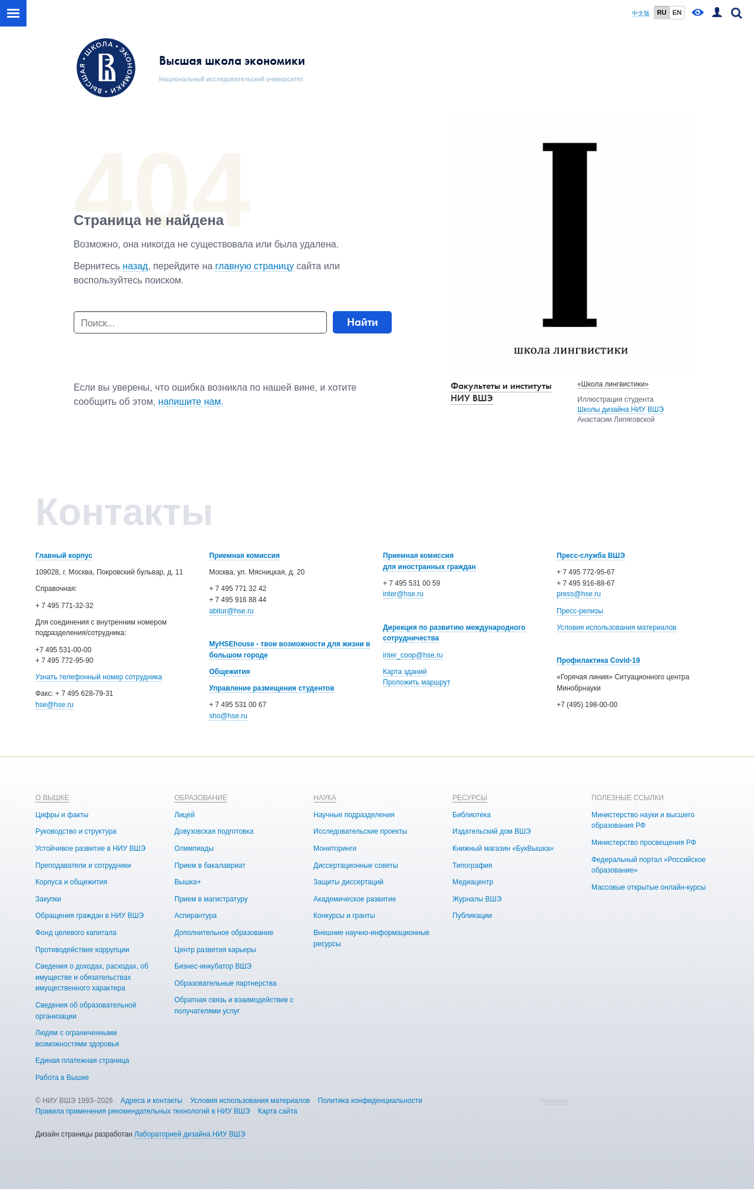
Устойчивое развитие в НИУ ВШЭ (90, 848)
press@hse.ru (579, 594)
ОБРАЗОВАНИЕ (200, 798)
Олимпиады (194, 848)
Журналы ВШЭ (476, 899)
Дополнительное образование (223, 933)
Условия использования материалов (616, 627)
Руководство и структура (76, 831)
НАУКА (324, 798)
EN (677, 12)
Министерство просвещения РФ (643, 842)
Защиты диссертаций (348, 882)
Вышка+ (187, 882)
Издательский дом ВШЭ (491, 831)
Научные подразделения (354, 815)
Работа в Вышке (62, 1078)
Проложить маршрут (416, 682)
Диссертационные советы (355, 865)
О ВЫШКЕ (52, 798)
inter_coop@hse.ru (413, 655)
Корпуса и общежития (71, 882)
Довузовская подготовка (213, 831)
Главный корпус (63, 555)
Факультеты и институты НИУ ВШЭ (501, 391)
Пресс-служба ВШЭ (591, 555)
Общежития (229, 672)
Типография (472, 865)
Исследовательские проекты (360, 831)
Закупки (48, 899)
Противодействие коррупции (82, 950)
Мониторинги (334, 848)
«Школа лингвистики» (613, 384)
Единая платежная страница (82, 1060)
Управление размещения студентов (272, 688)
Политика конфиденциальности (370, 1100)
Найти (362, 322)
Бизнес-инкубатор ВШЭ (213, 966)
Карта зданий (404, 672)
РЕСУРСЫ (469, 798)
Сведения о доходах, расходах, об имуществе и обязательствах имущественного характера (91, 977)
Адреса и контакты (152, 1100)
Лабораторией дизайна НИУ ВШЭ (189, 1134)
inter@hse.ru (403, 594)
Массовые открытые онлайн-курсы (648, 887)
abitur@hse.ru (231, 611)
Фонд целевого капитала (76, 933)
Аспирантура (195, 915)
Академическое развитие (354, 899)
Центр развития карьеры (215, 950)
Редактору (554, 1101)
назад (135, 266)
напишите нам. (191, 402)
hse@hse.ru (54, 705)
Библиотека (471, 815)
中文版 (641, 13)
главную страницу (254, 266)
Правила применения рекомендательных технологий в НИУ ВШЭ (142, 1111)
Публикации (472, 915)
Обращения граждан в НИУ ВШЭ (89, 915)
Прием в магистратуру (211, 899)
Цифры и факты (61, 815)
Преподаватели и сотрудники (83, 865)
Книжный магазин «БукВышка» (503, 848)
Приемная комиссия (244, 555)
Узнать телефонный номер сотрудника (98, 677)
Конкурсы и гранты (344, 915)
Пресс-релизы (580, 611)
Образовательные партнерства (225, 983)
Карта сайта (277, 1111)
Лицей (184, 815)
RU (661, 12)
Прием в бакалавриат (210, 865)
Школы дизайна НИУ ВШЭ (620, 409)
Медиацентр (472, 882)
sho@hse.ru (228, 716)
